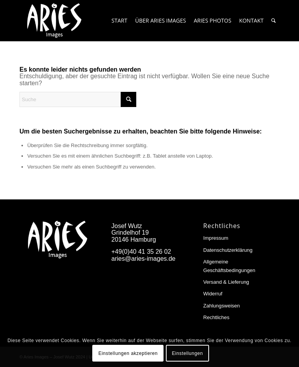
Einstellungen (187, 353)
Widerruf (212, 294)
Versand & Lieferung (226, 282)
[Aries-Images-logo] (54, 20)
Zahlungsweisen (221, 306)
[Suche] (273, 20)
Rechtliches (216, 317)
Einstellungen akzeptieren (128, 353)
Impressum (215, 238)
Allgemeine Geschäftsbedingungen (229, 266)
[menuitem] (119, 20)
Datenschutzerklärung (227, 250)
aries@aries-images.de (143, 258)
